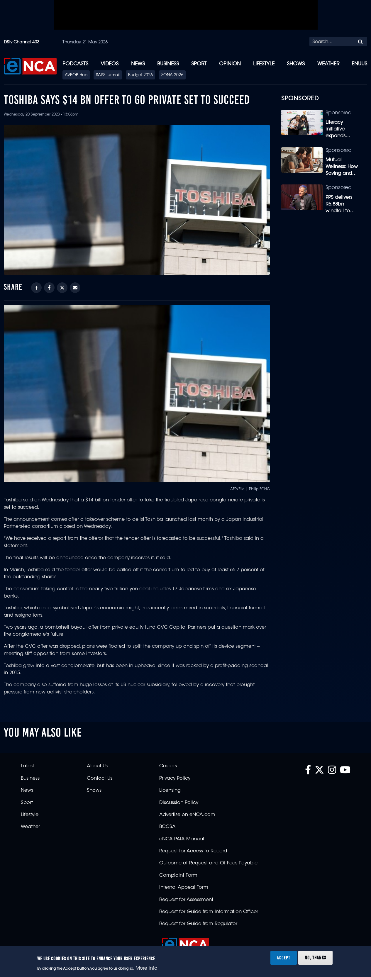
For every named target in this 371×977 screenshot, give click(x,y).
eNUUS (359, 64)
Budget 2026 (140, 75)
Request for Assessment (186, 900)
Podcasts (75, 64)
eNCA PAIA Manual (181, 839)
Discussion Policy (178, 802)
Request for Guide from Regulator (198, 924)
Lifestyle (264, 64)
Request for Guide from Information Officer (208, 912)
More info (146, 968)
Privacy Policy (174, 778)
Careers (168, 766)
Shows (296, 64)
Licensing (170, 790)
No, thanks (315, 958)
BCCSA (167, 827)
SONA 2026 (172, 75)
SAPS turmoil (108, 75)
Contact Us (99, 778)
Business (168, 64)
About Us (97, 766)
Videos (109, 64)
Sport (198, 64)
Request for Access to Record (193, 851)
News (138, 64)
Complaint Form (178, 875)
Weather (328, 64)
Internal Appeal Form (183, 887)
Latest (27, 766)
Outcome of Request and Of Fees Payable (208, 863)
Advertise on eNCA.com (187, 815)
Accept (283, 958)
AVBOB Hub (76, 75)
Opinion (230, 64)
